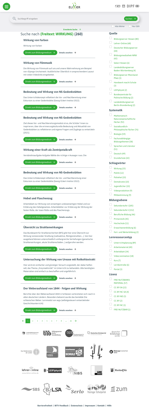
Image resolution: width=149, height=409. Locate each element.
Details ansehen (67, 52)
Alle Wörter (120, 26)
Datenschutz (77, 405)
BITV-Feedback (61, 405)
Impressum (90, 405)
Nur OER (135, 26)
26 (71, 321)
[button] (6, 6)
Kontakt (101, 405)
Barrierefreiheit (44, 405)
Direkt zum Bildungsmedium (40, 52)
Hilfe (109, 405)
